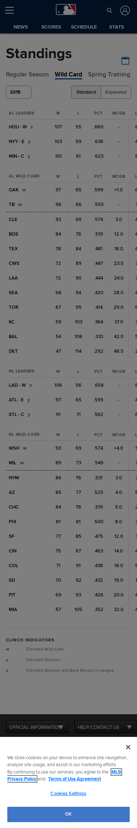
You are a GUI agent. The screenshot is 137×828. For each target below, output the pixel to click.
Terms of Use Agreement (74, 779)
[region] (68, 782)
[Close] (128, 747)
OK (68, 814)
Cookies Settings (68, 794)
